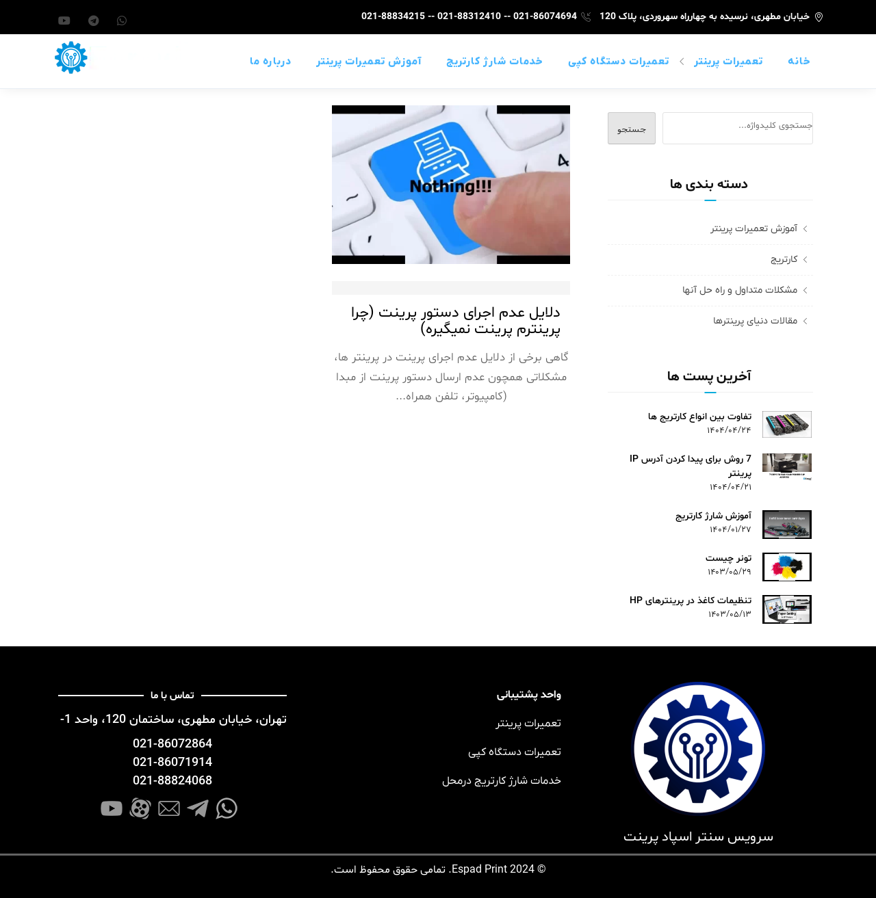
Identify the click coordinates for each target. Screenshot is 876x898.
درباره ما (271, 61)
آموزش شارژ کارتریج (713, 516)
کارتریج (784, 259)
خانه (799, 61)
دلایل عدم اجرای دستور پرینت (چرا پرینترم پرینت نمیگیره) (456, 321)
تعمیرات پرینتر (728, 61)
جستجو (631, 129)
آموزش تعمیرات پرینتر (369, 61)
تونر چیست (728, 558)
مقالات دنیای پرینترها (755, 321)
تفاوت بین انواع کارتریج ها (699, 416)
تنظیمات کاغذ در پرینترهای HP (690, 600)
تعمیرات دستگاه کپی (618, 61)
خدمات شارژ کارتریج (494, 61)
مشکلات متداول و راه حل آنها (739, 290)
